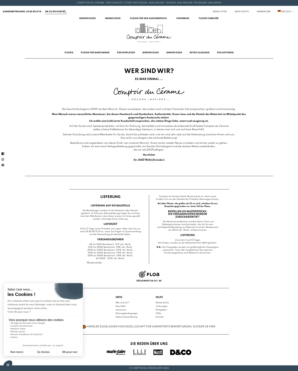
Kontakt (160, 317)
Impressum (121, 310)
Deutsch (286, 12)
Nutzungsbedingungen (127, 313)
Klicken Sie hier (204, 326)
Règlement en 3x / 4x (149, 281)
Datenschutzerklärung (126, 317)
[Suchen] (56, 11)
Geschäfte (121, 306)
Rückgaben (161, 310)
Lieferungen (162, 306)
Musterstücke (162, 303)
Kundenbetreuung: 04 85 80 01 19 (22, 12)
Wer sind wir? (122, 303)
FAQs (158, 313)
